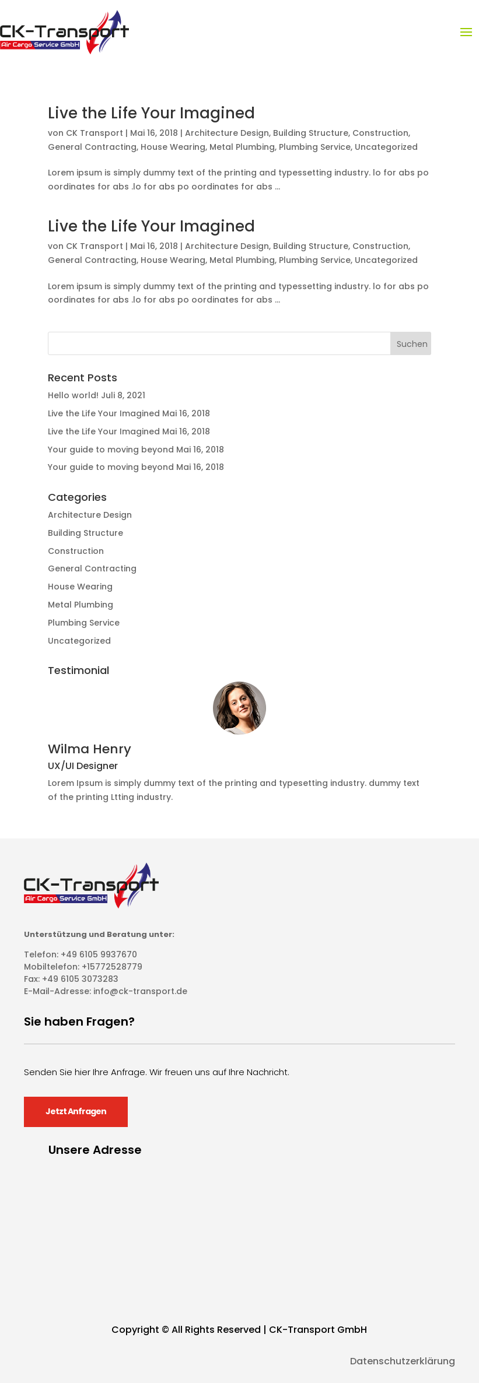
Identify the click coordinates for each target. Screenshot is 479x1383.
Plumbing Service (315, 147)
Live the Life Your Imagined (151, 113)
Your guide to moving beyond (111, 449)
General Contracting (92, 147)
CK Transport (94, 133)
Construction (380, 133)
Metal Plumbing (242, 147)
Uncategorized (386, 147)
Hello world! (73, 395)
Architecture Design (227, 133)
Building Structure (310, 133)
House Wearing (173, 147)
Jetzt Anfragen (76, 1111)
